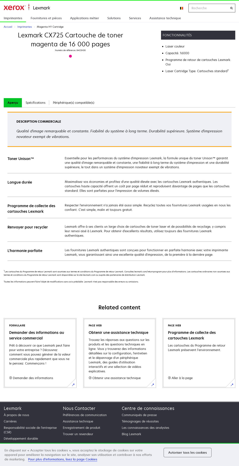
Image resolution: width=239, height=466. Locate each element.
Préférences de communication (85, 415)
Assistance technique (165, 18)
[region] (119, 454)
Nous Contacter (79, 408)
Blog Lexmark (131, 434)
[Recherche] (231, 8)
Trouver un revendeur (78, 434)
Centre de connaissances (148, 408)
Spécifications (35, 103)
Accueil (27, 7)
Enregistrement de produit (81, 428)
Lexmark (13, 408)
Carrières (10, 421)
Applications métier (84, 18)
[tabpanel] (119, 186)
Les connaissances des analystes (145, 428)
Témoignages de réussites (140, 421)
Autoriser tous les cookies (187, 452)
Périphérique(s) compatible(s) (73, 103)
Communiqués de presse (139, 415)
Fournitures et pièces (46, 18)
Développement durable (21, 438)
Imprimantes (13, 18)
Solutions (114, 18)
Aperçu (12, 103)
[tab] (13, 102)
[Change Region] (181, 8)
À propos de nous (16, 415)
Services (135, 18)
